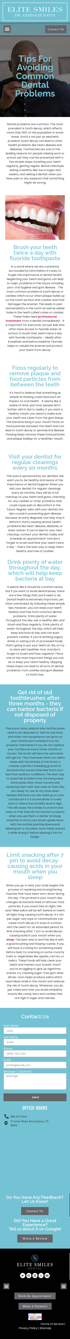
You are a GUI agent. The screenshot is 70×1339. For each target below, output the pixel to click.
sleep (10, 940)
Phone (7, 1048)
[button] (7, 29)
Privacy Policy (28, 1328)
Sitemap (45, 1328)
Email (7, 1060)
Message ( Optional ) (17, 1071)
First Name (10, 1025)
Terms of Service (52, 1324)
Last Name (10, 1037)
